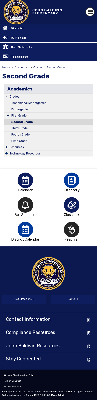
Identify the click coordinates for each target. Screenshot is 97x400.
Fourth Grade (20, 134)
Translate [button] (19, 56)
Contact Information (28, 319)
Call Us (73, 299)
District (18, 28)
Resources (17, 147)
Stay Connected (23, 359)
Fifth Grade (19, 141)
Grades (37, 67)
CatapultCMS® (34, 395)
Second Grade (56, 67)
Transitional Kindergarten (28, 103)
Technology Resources (25, 153)
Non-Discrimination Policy (19, 375)
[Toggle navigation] (90, 11)
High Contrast (13, 381)
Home (6, 67)
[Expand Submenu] (6, 96)
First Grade (19, 115)
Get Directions (24, 299)
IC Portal (19, 37)
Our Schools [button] (21, 47)
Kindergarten (20, 109)
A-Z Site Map (12, 386)
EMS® (47, 395)
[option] (25, 180)
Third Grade (19, 128)
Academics (22, 67)
